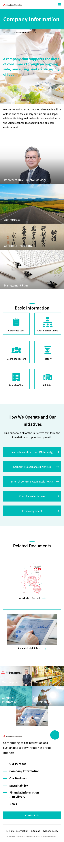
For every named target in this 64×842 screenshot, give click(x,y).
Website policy (50, 830)
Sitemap (35, 830)
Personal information (17, 830)
